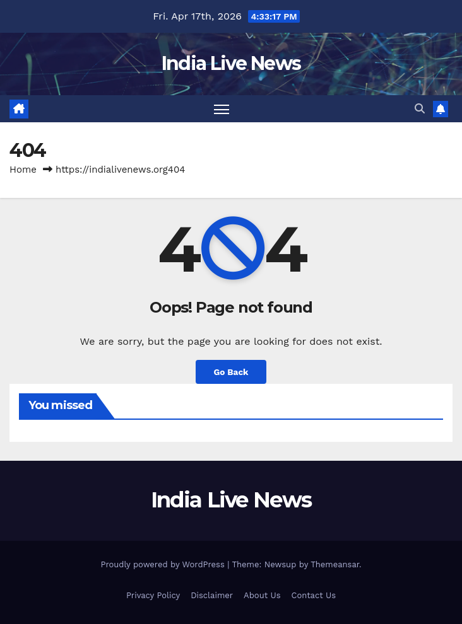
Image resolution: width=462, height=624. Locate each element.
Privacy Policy (153, 595)
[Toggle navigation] (221, 109)
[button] (420, 109)
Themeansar (335, 564)
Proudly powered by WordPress (163, 564)
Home (23, 169)
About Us (262, 595)
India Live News (231, 63)
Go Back (230, 372)
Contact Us (313, 595)
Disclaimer (212, 595)
